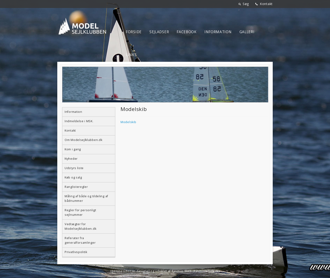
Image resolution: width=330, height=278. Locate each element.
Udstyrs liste (74, 168)
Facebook (187, 32)
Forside (134, 32)
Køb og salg (73, 177)
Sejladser (159, 32)
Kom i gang (73, 149)
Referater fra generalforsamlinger (80, 240)
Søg (246, 4)
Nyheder (71, 159)
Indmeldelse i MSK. (79, 121)
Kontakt (266, 4)
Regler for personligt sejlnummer (80, 212)
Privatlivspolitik (76, 252)
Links (131, 54)
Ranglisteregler (76, 187)
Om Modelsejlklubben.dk (83, 140)
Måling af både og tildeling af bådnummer (86, 198)
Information (218, 32)
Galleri (247, 32)
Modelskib (128, 122)
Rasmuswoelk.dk (206, 271)
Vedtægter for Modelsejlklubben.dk (80, 226)
